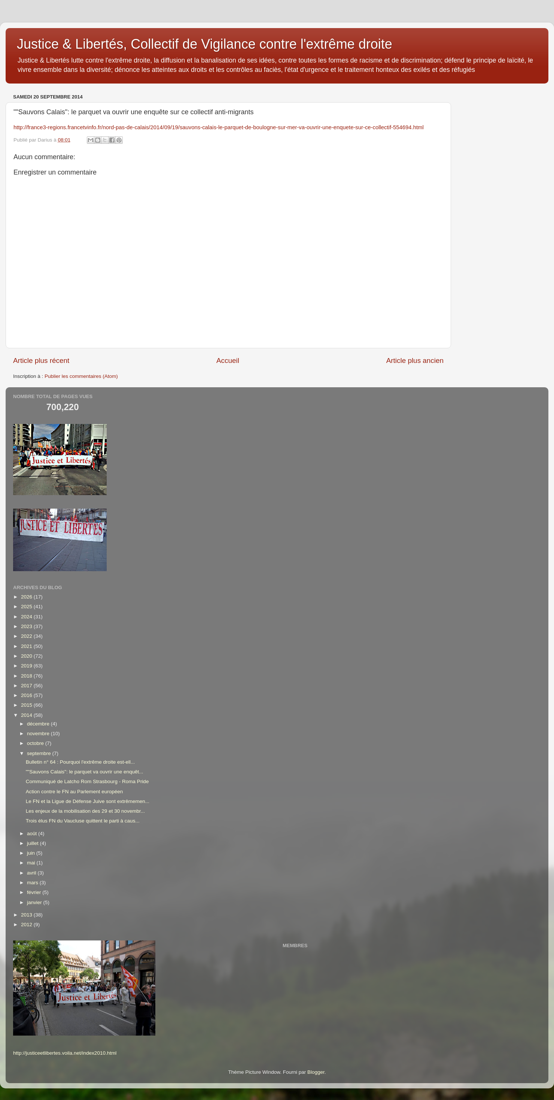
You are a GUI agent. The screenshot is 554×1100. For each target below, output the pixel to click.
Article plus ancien (415, 360)
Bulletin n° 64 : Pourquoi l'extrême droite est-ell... (80, 762)
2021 (27, 646)
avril (32, 873)
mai (32, 863)
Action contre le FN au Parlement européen (74, 791)
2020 (27, 656)
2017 (27, 685)
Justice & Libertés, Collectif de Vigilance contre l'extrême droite (204, 44)
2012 (27, 924)
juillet (33, 843)
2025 (27, 606)
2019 (27, 666)
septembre (39, 753)
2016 (27, 695)
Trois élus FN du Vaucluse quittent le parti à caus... (83, 821)
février (34, 892)
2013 (27, 915)
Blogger (316, 1072)
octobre (36, 743)
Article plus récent (41, 360)
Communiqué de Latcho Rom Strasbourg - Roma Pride (87, 781)
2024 (27, 616)
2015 (27, 705)
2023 (27, 626)
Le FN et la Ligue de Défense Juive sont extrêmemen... (87, 801)
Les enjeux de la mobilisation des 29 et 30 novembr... (85, 811)
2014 (27, 715)
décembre (39, 724)
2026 (27, 597)
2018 (27, 676)
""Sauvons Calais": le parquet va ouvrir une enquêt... (84, 772)
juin (31, 853)
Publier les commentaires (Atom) (81, 376)
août (32, 833)
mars (33, 882)
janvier (35, 902)
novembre (39, 733)
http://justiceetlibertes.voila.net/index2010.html (64, 1053)
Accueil (227, 360)
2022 (27, 636)
